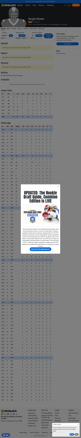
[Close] (78, 424)
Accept (72, 434)
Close (76, 434)
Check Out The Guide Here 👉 (40, 249)
